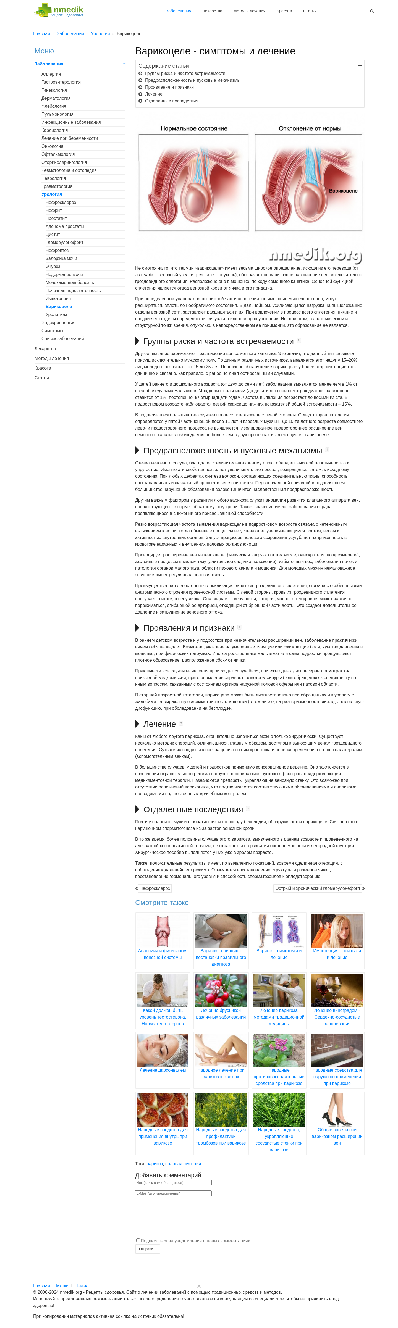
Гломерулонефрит (64, 242)
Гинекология (54, 90)
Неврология (53, 178)
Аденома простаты (65, 226)
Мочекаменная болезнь (70, 282)
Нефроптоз (57, 250)
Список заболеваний (62, 338)
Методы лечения (249, 11)
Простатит (56, 218)
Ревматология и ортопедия (69, 170)
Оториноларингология (64, 162)
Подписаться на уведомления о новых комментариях (195, 1247)
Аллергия (51, 74)
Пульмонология (57, 114)
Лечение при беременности (69, 138)
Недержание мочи (64, 274)
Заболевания (178, 11)
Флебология (53, 106)
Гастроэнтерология (61, 82)
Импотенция (58, 298)
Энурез (53, 266)
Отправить (147, 1255)
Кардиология (54, 130)
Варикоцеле (59, 306)
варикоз (155, 1163)
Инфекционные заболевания (71, 122)
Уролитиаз (56, 314)
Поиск (81, 1285)
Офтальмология (58, 154)
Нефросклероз (155, 888)
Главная (41, 1285)
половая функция (183, 1163)
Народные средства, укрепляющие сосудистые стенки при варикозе (279, 1129)
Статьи (310, 11)
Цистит (53, 234)
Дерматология (56, 98)
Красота (284, 11)
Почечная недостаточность (73, 290)
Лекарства (212, 11)
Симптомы (52, 330)
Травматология (56, 186)
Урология (51, 194)
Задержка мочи (61, 258)
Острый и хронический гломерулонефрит (317, 888)
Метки (62, 1285)
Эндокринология (58, 322)
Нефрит (54, 210)
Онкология (52, 146)
